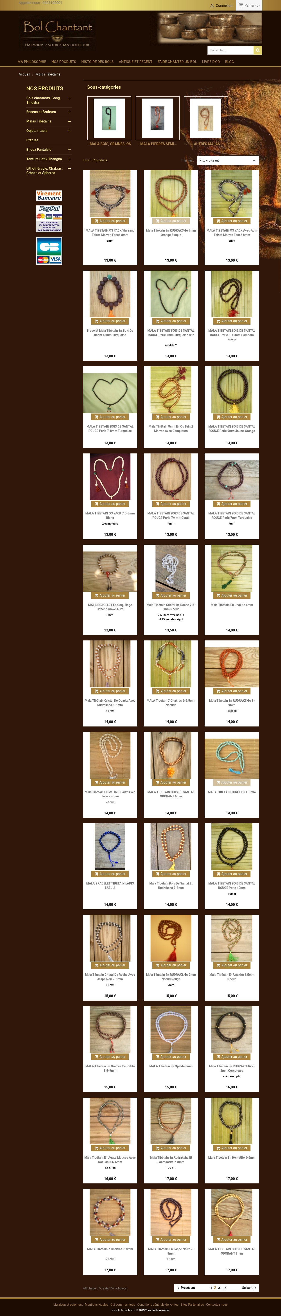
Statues (32, 140)
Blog (229, 62)
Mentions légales (96, 1304)
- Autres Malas (206, 144)
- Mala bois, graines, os (109, 144)
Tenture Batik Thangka (44, 159)
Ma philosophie (32, 62)
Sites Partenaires (192, 1304)
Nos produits (63, 62)
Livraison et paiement (68, 1304)
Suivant (250, 1288)
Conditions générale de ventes (157, 1304)
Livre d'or (211, 62)
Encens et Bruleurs (41, 112)
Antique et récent (135, 62)
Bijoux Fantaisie (38, 149)
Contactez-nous (217, 1304)
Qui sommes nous (122, 1304)
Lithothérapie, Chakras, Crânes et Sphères (44, 170)
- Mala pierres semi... (157, 144)
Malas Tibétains (38, 121)
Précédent (185, 1288)
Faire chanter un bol (177, 62)
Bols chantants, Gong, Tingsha (43, 100)
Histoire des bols (97, 62)
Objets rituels (36, 131)
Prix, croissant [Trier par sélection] (228, 160)
